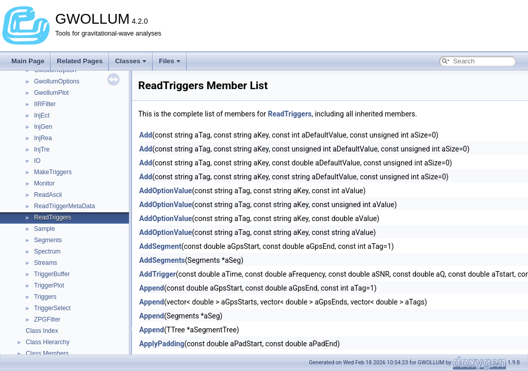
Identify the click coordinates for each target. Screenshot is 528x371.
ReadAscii (48, 194)
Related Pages (80, 61)
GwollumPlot (51, 92)
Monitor (44, 183)
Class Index (42, 330)
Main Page (27, 61)
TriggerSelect (52, 308)
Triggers (45, 296)
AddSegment (160, 246)
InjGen (43, 126)
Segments (48, 240)
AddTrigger (157, 274)
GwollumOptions (56, 81)
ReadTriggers (52, 217)
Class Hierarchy (48, 342)
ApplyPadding (161, 344)
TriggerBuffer (52, 274)
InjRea (43, 138)
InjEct (42, 115)
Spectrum (47, 251)
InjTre (42, 149)
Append (151, 288)
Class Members (47, 353)
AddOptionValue (165, 191)
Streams (45, 262)
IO (37, 160)
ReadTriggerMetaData (64, 206)
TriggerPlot (49, 285)
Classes (130, 61)
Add (145, 135)
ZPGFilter (47, 319)
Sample (44, 228)
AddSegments (162, 260)
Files (169, 61)
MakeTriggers (53, 172)
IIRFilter (45, 104)
